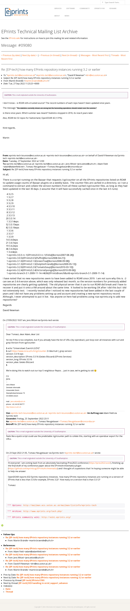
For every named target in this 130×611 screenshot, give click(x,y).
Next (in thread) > (70, 55)
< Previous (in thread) (49, 55)
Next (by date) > (29, 55)
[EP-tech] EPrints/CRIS (33, 580)
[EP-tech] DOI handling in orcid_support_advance (43, 583)
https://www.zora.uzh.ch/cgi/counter (29, 351)
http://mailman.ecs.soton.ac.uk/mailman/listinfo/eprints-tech (59, 505)
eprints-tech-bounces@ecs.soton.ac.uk (29, 413)
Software (70, 8)
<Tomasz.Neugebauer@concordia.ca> (77, 421)
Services (57, 8)
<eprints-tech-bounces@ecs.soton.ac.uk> (67, 413)
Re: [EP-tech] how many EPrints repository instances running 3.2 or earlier (43, 537)
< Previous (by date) (10, 55)
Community (85, 8)
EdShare (112, 8)
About (57, 16)
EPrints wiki (14, 38)
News (67, 16)
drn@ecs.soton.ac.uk (96, 75)
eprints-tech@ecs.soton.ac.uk (21, 75)
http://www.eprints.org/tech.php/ (42, 511)
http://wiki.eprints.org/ (56, 517)
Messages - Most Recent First (95, 55)
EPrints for (99, 8)
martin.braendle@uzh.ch (36, 80)
